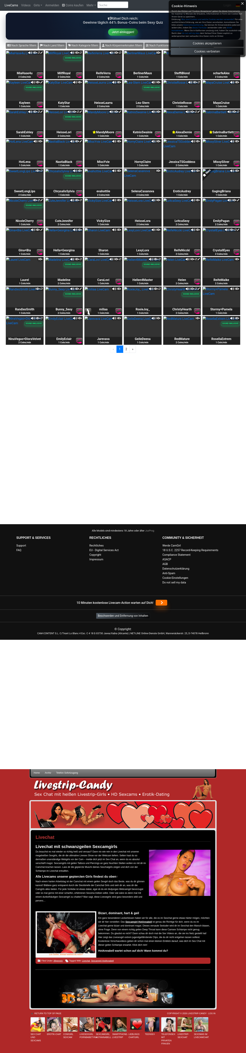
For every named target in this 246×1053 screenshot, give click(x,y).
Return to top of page (47, 1013)
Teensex (150, 1034)
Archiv (48, 772)
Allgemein (58, 961)
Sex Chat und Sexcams (36, 1037)
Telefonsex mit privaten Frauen (168, 1039)
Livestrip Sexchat (123, 789)
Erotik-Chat (54, 1034)
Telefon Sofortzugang (67, 772)
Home (37, 772)
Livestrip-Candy (197, 1013)
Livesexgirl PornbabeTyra (87, 1036)
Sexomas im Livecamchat (201, 1036)
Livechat (86, 961)
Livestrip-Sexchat (183, 1036)
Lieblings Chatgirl (134, 1036)
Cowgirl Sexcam (68, 1036)
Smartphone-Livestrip (119, 1036)
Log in (211, 1013)
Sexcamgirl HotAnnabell (102, 961)
